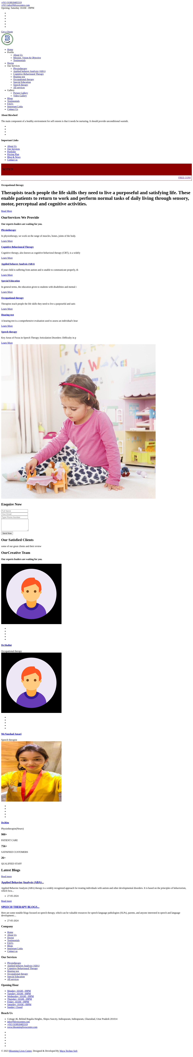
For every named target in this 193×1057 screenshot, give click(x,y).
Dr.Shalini (6, 647)
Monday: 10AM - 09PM (19, 993)
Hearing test (19, 76)
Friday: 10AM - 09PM (18, 1004)
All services (19, 87)
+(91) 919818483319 (11, 2)
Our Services (13, 66)
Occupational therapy (23, 79)
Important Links (15, 106)
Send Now (7, 535)
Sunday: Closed (14, 1009)
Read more (6, 878)
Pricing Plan (13, 154)
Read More (6, 211)
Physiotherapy (20, 68)
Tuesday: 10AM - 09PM (19, 996)
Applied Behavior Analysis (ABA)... (22, 884)
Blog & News (14, 157)
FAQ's (10, 104)
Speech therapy (20, 85)
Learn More (7, 241)
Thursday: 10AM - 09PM (19, 1001)
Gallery (10, 90)
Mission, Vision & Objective (27, 57)
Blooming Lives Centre (20, 1053)
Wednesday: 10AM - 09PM (20, 998)
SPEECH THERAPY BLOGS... (20, 909)
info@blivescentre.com (18, 1024)
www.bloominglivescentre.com (22, 1029)
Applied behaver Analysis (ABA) (29, 71)
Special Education (22, 82)
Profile (10, 52)
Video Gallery (20, 95)
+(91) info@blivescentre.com (15, 5)
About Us (18, 55)
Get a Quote (7, 31)
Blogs (10, 98)
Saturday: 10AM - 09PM (19, 1006)
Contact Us (12, 109)
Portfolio (11, 151)
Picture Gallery (20, 93)
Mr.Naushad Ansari (11, 736)
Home (10, 49)
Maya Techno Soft (68, 1053)
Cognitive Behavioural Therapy (28, 74)
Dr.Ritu (5, 825)
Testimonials (19, 60)
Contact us (12, 159)
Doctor (10, 63)
